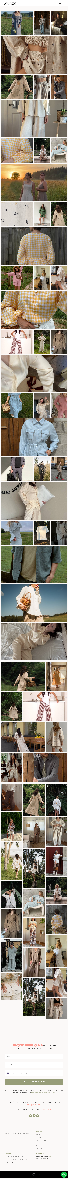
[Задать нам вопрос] (34, 1115)
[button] (60, 3)
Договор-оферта (9, 1162)
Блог (37, 1146)
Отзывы (38, 1137)
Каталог (38, 1134)
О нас (37, 1143)
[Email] (37, 1115)
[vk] (30, 1115)
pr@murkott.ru (46, 1110)
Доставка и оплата (41, 1140)
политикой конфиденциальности (43, 1092)
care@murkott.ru (34, 1105)
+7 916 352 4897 (52, 1156)
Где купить (39, 1148)
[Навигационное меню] (64, 3)
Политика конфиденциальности (14, 1156)
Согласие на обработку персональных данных (18, 1159)
